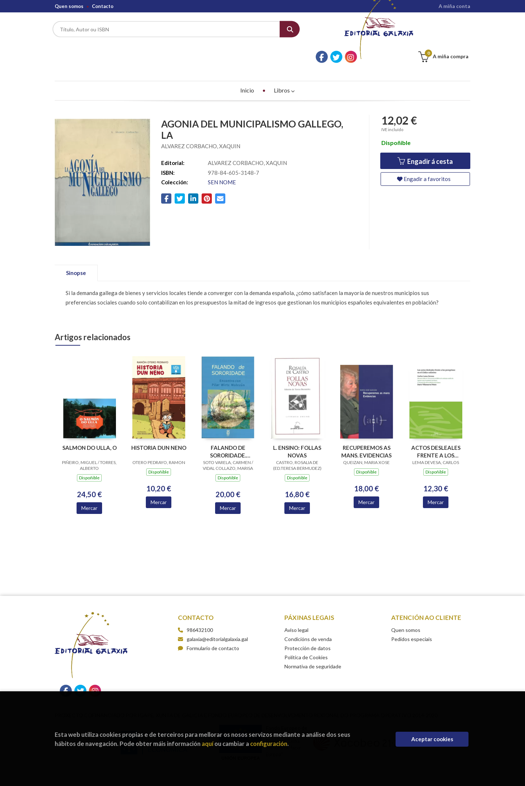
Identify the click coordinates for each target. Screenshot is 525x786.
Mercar (89, 487)
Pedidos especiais (411, 619)
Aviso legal (296, 609)
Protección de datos (307, 628)
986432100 (200, 609)
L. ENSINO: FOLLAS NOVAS (297, 431)
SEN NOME (222, 162)
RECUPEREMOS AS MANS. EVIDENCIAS (366, 431)
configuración (268, 743)
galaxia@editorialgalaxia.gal (213, 619)
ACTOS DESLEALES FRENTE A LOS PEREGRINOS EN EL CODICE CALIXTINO (435, 431)
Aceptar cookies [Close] (432, 739)
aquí (207, 743)
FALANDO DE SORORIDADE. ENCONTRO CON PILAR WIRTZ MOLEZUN (228, 431)
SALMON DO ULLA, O (89, 427)
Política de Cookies (306, 637)
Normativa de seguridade (312, 646)
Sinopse (76, 252)
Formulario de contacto (208, 628)
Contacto (102, 6)
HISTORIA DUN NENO (158, 427)
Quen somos (69, 6)
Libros (284, 69)
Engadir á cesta (425, 141)
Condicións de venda (308, 619)
